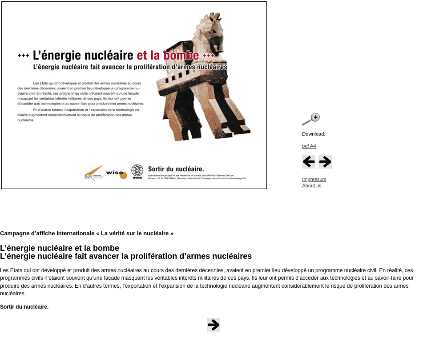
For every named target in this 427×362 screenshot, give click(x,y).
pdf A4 (309, 146)
